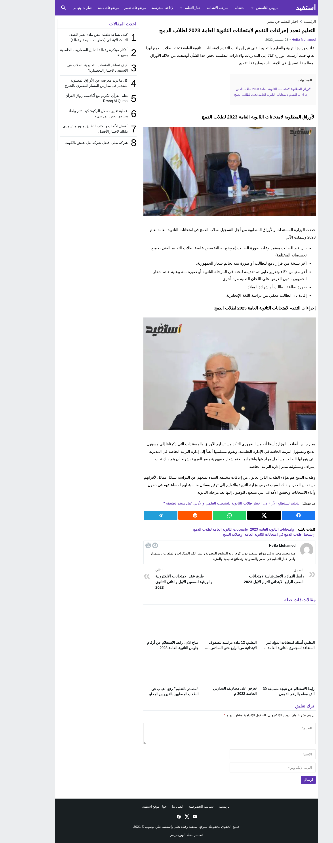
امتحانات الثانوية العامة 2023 (251, 529)
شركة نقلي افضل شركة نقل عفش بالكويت (76, 143)
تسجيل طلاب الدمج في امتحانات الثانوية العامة (259, 534)
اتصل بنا (157, 807)
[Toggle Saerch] (43, 7)
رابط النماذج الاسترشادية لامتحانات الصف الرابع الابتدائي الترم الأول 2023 (253, 576)
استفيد (286, 8)
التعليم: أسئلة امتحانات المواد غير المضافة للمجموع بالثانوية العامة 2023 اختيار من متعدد (270, 648)
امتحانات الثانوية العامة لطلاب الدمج (199, 529)
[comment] (210, 734)
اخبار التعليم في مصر (262, 21)
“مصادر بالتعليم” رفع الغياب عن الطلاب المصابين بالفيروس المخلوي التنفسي (152, 694)
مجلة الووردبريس (161, 836)
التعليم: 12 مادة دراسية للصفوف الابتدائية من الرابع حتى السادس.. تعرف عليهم (212, 648)
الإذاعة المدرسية (142, 8)
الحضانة (220, 8)
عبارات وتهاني (62, 8)
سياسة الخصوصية (181, 807)
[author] (253, 755)
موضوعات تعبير (115, 8)
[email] (253, 768)
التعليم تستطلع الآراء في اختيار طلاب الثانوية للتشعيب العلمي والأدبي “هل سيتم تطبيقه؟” (212, 503)
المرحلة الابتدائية (198, 8)
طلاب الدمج (211, 534)
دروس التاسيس (247, 8)
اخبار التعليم (173, 8)
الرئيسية (205, 807)
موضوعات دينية (88, 8)
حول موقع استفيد (134, 807)
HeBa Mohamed (284, 39)
